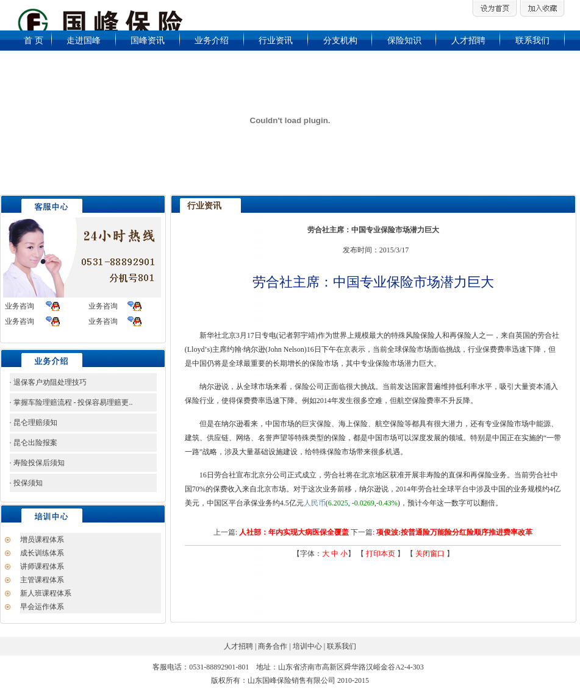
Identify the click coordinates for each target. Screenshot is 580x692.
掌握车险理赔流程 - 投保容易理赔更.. (72, 402)
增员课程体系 (42, 539)
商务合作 (273, 646)
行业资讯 (276, 40)
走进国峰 (83, 40)
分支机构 (340, 40)
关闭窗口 (430, 553)
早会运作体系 (42, 606)
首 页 (33, 40)
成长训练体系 (42, 553)
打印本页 (380, 553)
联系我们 (532, 40)
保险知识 (404, 40)
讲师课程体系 (42, 566)
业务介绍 (212, 40)
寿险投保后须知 (38, 462)
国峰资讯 (148, 40)
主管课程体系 (42, 580)
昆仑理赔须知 (34, 422)
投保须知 (27, 483)
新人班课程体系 (45, 593)
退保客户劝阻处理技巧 (49, 382)
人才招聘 (468, 40)
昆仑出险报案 (34, 442)
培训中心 (307, 646)
